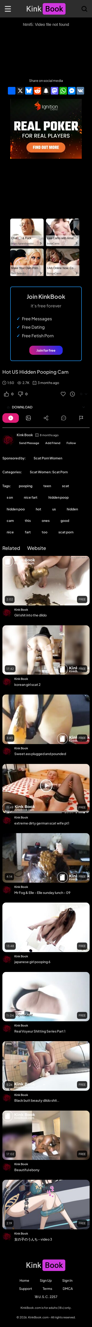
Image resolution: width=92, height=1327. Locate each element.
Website (36, 548)
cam (10, 520)
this (28, 520)
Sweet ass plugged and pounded (40, 753)
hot (38, 509)
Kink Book (25, 435)
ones (46, 520)
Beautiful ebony (27, 1170)
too (44, 532)
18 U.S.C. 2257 (46, 1296)
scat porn (65, 532)
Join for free (46, 350)
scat (65, 486)
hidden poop (58, 497)
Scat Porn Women (48, 458)
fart (28, 532)
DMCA (68, 1288)
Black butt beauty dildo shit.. (36, 1100)
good (65, 520)
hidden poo (16, 509)
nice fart (30, 497)
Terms (47, 1288)
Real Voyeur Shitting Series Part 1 (39, 1031)
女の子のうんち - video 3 (33, 1239)
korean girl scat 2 (27, 684)
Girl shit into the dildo (30, 615)
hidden (72, 509)
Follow (71, 443)
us (54, 509)
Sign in (67, 1280)
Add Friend (52, 443)
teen (47, 486)
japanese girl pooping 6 (32, 962)
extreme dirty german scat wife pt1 (41, 823)
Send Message (29, 443)
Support (25, 1288)
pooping (25, 486)
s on (10, 497)
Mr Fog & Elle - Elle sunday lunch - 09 (42, 892)
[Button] (10, 418)
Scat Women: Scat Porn (49, 472)
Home (24, 1280)
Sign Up (46, 1280)
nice (10, 532)
